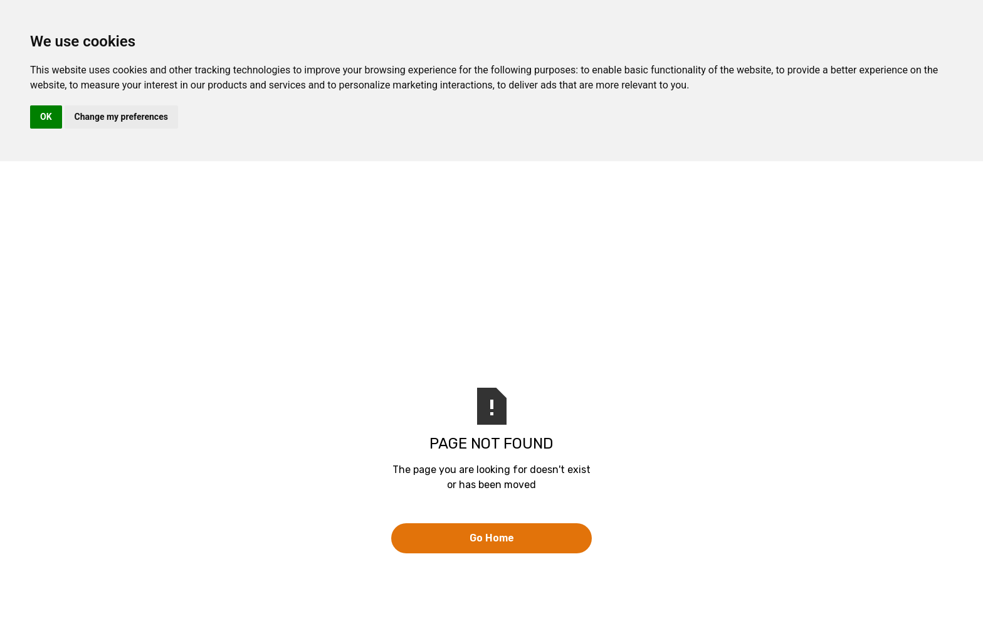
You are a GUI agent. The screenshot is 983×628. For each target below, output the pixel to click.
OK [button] (46, 117)
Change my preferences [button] (121, 117)
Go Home (492, 538)
